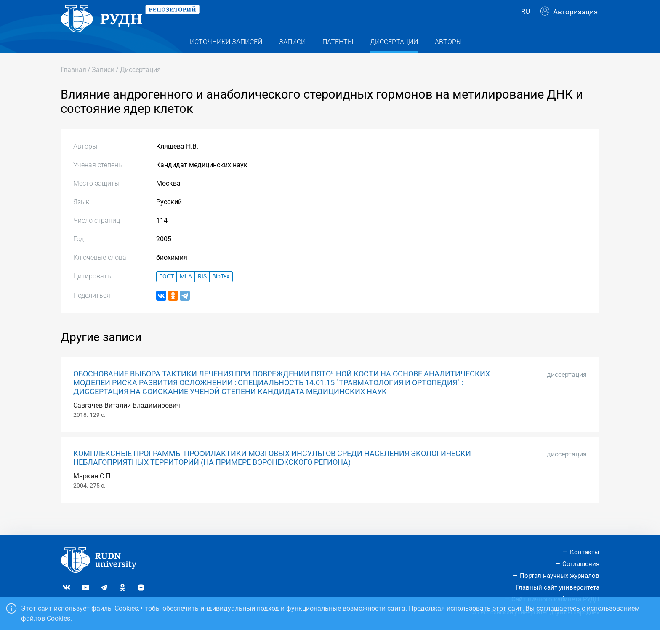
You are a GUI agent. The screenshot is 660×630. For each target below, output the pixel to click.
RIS (202, 291)
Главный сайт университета (557, 587)
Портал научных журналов (559, 575)
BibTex (220, 291)
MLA (186, 291)
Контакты (584, 552)
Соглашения (580, 564)
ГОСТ (166, 291)
